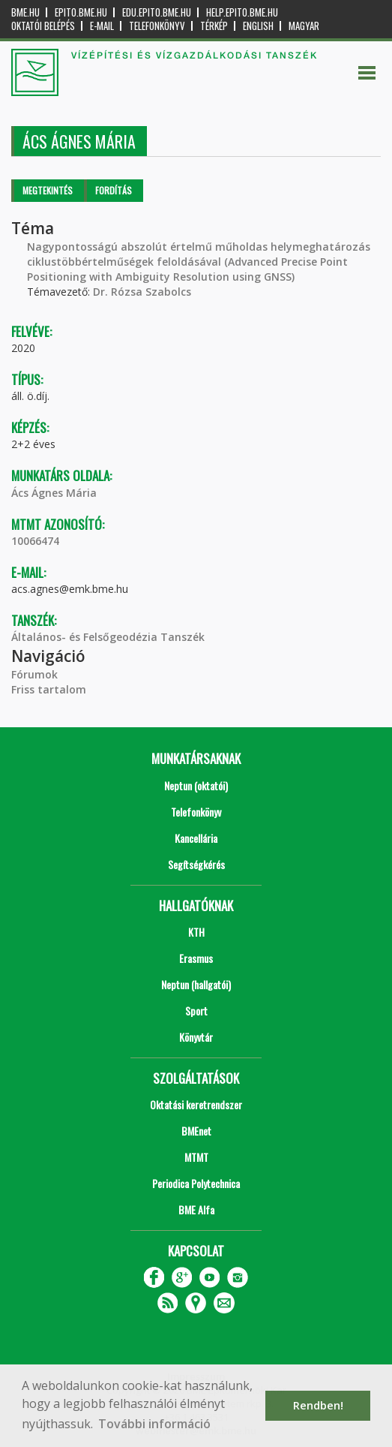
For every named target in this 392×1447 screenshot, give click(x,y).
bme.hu (25, 12)
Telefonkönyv (157, 26)
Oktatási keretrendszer (196, 1104)
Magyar (304, 26)
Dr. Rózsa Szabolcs (142, 291)
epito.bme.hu (81, 12)
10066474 (35, 541)
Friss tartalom (48, 689)
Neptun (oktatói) (196, 785)
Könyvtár (196, 1037)
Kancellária (196, 838)
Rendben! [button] (318, 1405)
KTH (196, 932)
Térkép (214, 26)
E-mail (102, 26)
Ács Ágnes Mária (54, 493)
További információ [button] (154, 1423)
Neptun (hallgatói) (196, 984)
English (258, 26)
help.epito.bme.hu (242, 12)
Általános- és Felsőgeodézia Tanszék (108, 637)
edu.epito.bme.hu (156, 12)
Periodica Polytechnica (196, 1183)
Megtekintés (47, 190)
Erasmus (196, 958)
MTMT (196, 1157)
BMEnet (196, 1131)
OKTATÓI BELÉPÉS (43, 26)
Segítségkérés (196, 864)
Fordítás (113, 190)
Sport (196, 1010)
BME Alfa (196, 1209)
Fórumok (34, 674)
